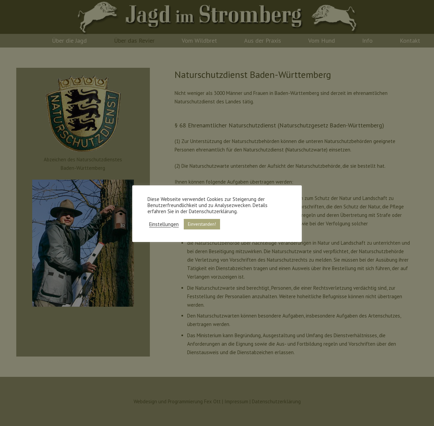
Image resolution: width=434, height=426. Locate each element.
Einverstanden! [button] (202, 224)
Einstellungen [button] (164, 224)
